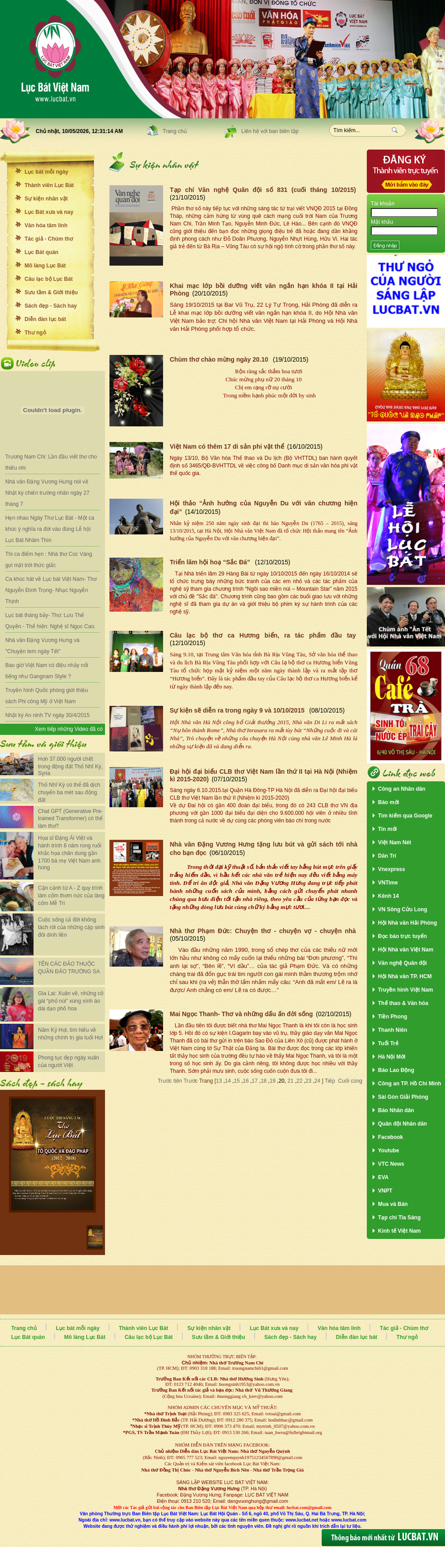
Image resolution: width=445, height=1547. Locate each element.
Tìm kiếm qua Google (405, 816)
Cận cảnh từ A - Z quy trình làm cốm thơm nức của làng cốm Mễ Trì (71, 895)
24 (317, 1081)
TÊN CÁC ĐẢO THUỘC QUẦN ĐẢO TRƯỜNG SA (69, 968)
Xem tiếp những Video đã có (69, 729)
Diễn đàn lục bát (45, 319)
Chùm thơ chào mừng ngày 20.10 (220, 359)
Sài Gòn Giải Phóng (403, 1097)
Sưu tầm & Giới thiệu (51, 292)
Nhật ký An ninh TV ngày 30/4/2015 (47, 715)
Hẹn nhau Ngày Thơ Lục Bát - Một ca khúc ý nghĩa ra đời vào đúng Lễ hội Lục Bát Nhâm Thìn (49, 529)
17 (254, 1081)
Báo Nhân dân (396, 1110)
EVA (383, 1177)
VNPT (385, 1191)
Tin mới (387, 829)
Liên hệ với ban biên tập (269, 131)
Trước (191, 1081)
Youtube (388, 1150)
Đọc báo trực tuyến (402, 936)
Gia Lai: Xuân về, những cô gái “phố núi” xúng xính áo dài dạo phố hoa (70, 1001)
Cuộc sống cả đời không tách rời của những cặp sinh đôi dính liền (71, 927)
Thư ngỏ (35, 332)
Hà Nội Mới (391, 1057)
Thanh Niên (392, 1030)
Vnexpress (391, 869)
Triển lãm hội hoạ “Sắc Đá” (211, 562)
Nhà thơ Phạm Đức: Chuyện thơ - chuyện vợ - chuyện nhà (263, 930)
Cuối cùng (350, 1081)
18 (263, 1081)
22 (299, 1081)
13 (219, 1081)
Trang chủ (175, 131)
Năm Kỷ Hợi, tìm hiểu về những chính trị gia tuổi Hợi (70, 1034)
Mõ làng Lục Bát (45, 266)
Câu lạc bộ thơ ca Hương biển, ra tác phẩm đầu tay (263, 635)
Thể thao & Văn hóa (403, 1003)
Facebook (390, 1137)
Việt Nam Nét (394, 842)
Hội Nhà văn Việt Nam (405, 950)
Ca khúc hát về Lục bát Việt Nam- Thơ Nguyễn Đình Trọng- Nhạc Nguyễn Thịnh (51, 590)
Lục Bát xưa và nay (49, 212)
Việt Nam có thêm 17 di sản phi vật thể (227, 446)
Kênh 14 (388, 896)
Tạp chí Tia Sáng (399, 1217)
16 (245, 1081)
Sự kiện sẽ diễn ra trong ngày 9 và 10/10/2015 (238, 710)
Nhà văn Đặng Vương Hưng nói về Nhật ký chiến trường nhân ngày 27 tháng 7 (47, 493)
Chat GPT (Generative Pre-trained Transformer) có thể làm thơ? (70, 818)
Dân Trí (387, 856)
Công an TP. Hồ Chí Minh (409, 1083)
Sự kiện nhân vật (46, 199)
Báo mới (388, 802)
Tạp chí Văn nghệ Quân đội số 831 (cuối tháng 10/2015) (263, 189)
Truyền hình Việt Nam (405, 990)
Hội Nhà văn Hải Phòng (407, 923)
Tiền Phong (392, 1016)
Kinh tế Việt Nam (399, 1231)
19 (272, 1081)
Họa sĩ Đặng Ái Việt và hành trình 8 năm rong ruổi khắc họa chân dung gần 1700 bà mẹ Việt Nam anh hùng (69, 853)
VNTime (388, 883)
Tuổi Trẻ (388, 1043)
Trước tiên (171, 1081)
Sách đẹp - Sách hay (51, 306)
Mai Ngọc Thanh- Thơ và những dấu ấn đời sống (241, 1013)
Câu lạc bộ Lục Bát (49, 279)
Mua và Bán (393, 1204)
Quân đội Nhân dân (402, 1124)
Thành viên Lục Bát (49, 185)
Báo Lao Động (396, 1070)
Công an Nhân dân (401, 789)
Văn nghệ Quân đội (402, 963)
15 (236, 1081)
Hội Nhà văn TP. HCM (405, 976)
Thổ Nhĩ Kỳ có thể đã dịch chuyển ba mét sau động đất (69, 792)
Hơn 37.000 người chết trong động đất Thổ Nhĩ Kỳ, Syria (70, 766)
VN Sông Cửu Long (402, 909)
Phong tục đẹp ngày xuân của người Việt (68, 1061)
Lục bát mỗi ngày (46, 172)
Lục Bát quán (42, 252)
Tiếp (329, 1081)
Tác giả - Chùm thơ (49, 239)
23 (308, 1081)
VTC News (391, 1164)
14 (228, 1081)
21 (290, 1081)
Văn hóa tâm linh (46, 225)
